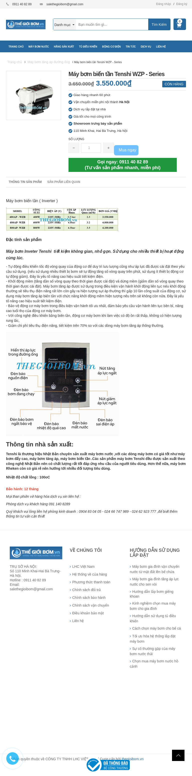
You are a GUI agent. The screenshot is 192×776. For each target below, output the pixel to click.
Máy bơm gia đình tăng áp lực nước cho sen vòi (154, 581)
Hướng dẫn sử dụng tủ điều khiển (153, 618)
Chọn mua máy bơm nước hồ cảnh (154, 663)
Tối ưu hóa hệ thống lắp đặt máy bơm (153, 638)
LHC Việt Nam (83, 567)
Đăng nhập (163, 4)
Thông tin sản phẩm (25, 182)
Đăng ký (181, 4)
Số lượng (76, 139)
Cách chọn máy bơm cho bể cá (156, 628)
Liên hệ (78, 621)
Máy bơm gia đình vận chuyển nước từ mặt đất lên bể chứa (154, 569)
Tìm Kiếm (159, 25)
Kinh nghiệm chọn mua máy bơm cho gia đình (153, 606)
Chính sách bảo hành (89, 598)
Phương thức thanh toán (91, 582)
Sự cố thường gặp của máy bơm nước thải (152, 651)
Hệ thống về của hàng (89, 574)
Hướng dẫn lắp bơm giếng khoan (152, 594)
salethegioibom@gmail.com (65, 4)
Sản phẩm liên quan (63, 182)
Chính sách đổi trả (86, 590)
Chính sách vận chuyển (90, 605)
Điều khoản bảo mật (88, 613)
